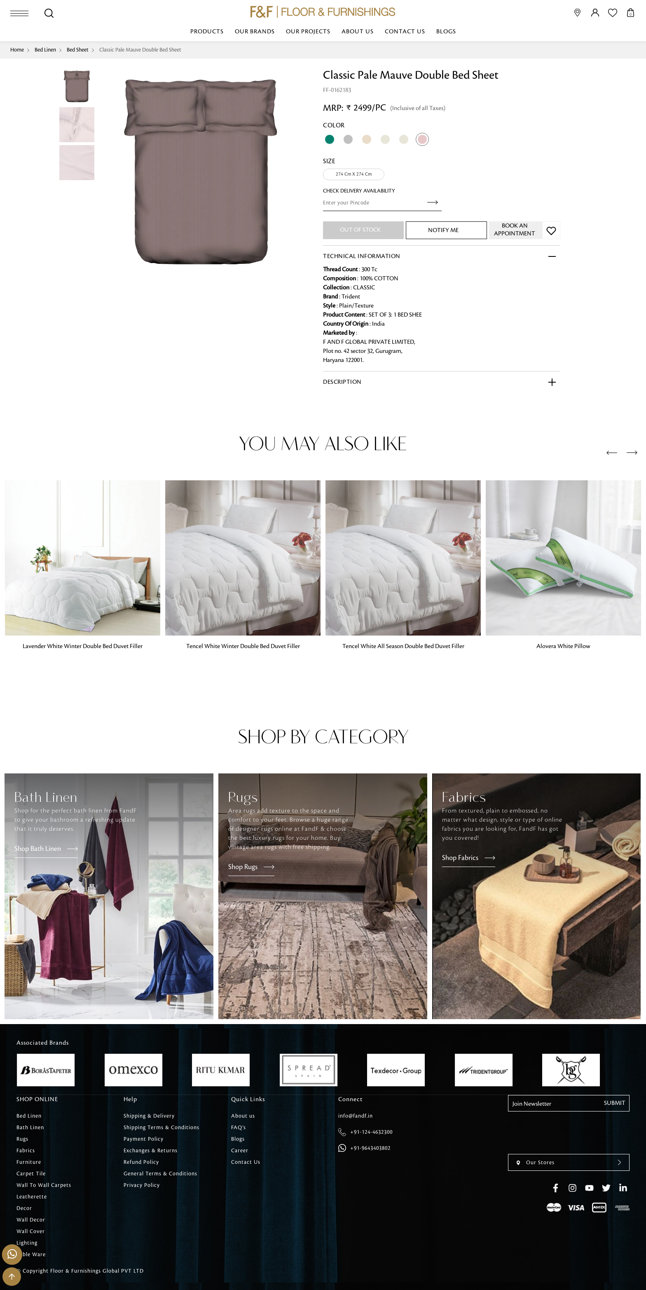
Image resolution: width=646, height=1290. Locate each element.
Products (207, 31)
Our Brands (255, 31)
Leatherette (31, 1197)
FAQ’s (238, 1127)
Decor (24, 1208)
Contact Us (405, 31)
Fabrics (25, 1151)
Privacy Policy (142, 1185)
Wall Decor (30, 1220)
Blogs (446, 31)
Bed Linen (45, 50)
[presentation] (611, 453)
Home (17, 50)
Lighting (26, 1243)
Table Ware (31, 1254)
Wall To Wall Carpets (43, 1185)
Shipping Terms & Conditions (161, 1127)
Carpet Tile (31, 1174)
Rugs (22, 1139)
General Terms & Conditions (160, 1174)
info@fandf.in (355, 1116)
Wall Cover (30, 1231)
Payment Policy (144, 1139)
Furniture (28, 1162)
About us (358, 31)
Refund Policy (141, 1162)
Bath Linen (30, 1127)
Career (239, 1151)
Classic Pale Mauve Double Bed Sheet (140, 50)
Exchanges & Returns (151, 1151)
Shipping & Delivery (149, 1116)
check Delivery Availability (359, 191)
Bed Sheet (78, 50)
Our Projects (308, 31)
